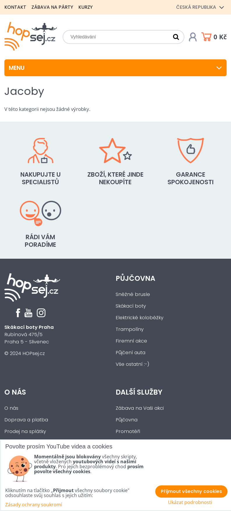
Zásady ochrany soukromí (33, 504)
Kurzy (85, 7)
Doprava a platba (26, 419)
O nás (15, 392)
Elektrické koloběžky (139, 317)
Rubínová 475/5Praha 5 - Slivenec (29, 334)
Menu (115, 68)
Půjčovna (135, 278)
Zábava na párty (52, 7)
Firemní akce (131, 341)
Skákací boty (131, 306)
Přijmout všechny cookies (191, 491)
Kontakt (15, 7)
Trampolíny (130, 329)
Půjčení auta (130, 352)
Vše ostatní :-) (132, 364)
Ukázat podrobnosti (190, 502)
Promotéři (128, 431)
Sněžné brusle (133, 294)
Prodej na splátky (25, 431)
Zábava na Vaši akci (140, 408)
